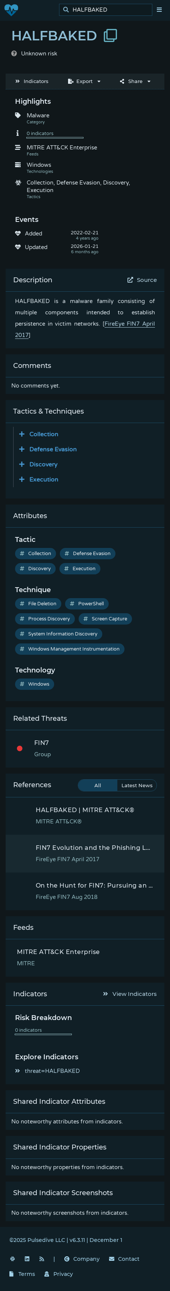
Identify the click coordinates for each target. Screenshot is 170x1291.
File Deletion (38, 604)
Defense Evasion (88, 554)
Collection (35, 554)
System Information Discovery (58, 634)
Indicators (32, 81)
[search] (108, 10)
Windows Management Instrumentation (70, 649)
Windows (34, 684)
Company (82, 1259)
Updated (36, 247)
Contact (124, 1259)
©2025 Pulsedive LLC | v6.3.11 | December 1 (65, 1240)
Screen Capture (105, 619)
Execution (80, 569)
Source (142, 279)
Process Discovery (45, 619)
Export (80, 81)
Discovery (35, 569)
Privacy (58, 1274)
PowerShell (87, 604)
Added (33, 233)
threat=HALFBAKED (47, 1071)
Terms (22, 1274)
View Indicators (130, 993)
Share (131, 81)
